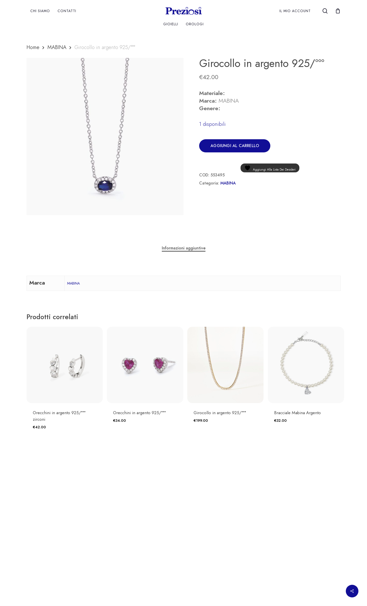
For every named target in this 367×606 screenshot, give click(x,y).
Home (33, 47)
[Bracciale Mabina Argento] (306, 365)
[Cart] (338, 11)
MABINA (56, 47)
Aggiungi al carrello (235, 146)
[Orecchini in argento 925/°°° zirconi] (65, 365)
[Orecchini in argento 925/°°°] (145, 365)
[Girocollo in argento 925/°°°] (225, 365)
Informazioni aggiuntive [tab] (183, 248)
